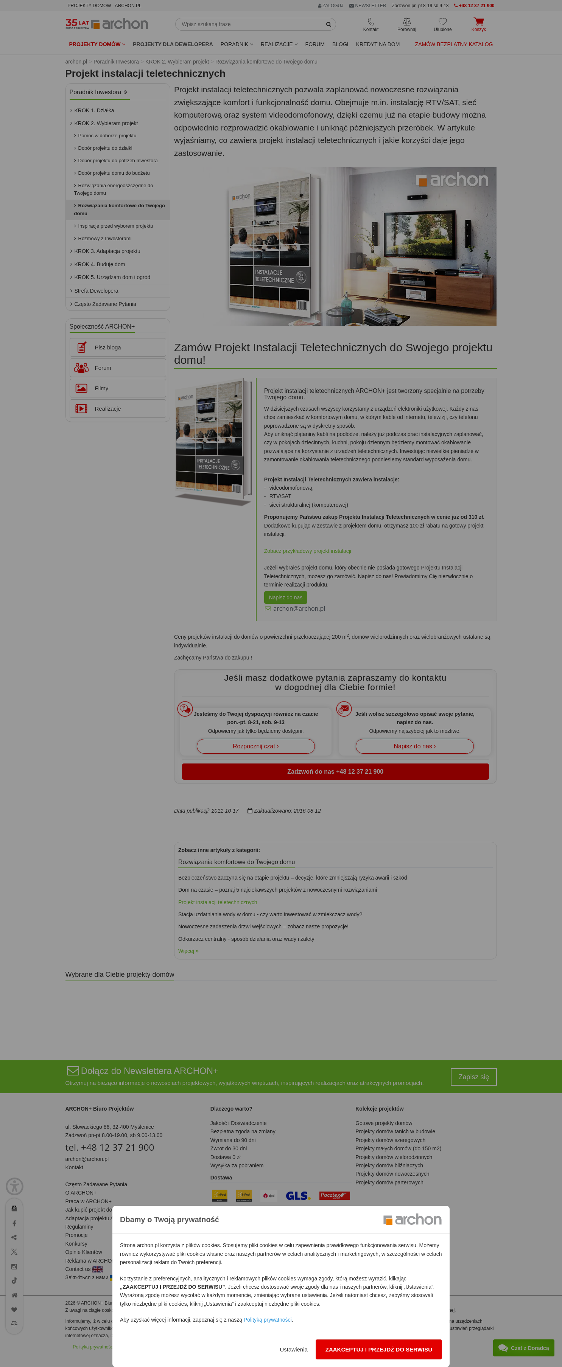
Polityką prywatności (268, 1320)
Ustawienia (293, 1349)
